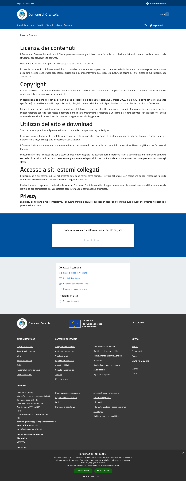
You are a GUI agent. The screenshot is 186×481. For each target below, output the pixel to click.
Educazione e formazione (104, 346)
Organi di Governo (25, 346)
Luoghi (135, 368)
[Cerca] (166, 14)
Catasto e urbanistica (64, 369)
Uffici (19, 355)
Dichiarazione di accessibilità (106, 416)
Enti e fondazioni (24, 360)
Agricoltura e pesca (102, 374)
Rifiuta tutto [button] (103, 471)
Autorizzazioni (100, 369)
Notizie (135, 346)
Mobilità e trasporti (63, 379)
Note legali (98, 411)
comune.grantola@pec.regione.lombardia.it (36, 421)
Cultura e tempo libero (65, 351)
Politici (20, 365)
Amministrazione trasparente (106, 392)
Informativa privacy (102, 397)
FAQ (57, 402)
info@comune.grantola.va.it (29, 428)
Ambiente (98, 360)
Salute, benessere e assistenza (107, 365)
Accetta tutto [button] (83, 471)
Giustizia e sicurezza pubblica (106, 351)
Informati (98, 402)
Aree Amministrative (26, 351)
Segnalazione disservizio (66, 397)
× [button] (183, 453)
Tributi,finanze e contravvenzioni (108, 355)
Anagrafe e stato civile (65, 346)
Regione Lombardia (25, 3)
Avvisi (134, 355)
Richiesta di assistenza (65, 406)
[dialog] (93, 465)
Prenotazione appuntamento (67, 392)
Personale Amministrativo (28, 369)
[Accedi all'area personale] (156, 3)
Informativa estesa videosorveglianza (110, 406)
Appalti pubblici (62, 365)
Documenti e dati (24, 374)
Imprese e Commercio (64, 360)
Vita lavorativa (61, 355)
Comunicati (137, 351)
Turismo (58, 374)
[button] (93, 476)
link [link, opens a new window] (118, 465)
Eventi (134, 373)
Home (22, 35)
